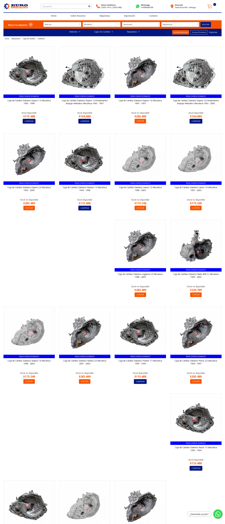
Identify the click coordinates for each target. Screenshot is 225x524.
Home (54, 15)
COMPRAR (29, 121)
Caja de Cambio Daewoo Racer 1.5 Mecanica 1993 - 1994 (140, 362)
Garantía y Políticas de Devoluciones (184, 518)
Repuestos (133, 31)
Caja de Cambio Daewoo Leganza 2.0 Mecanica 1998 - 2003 (29, 275)
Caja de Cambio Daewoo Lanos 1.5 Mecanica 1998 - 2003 (140, 189)
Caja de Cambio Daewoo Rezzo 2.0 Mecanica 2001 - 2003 (84, 449)
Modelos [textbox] (88, 24)
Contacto (153, 15)
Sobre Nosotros (78, 15)
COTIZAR (140, 121)
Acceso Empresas (180, 32)
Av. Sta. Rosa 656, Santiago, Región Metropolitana (64, 517)
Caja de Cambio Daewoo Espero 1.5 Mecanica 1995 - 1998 (29, 102)
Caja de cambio (29, 38)
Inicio (7, 38)
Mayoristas (105, 15)
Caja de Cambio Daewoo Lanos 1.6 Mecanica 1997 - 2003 (196, 189)
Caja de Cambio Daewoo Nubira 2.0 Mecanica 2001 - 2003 (195, 275)
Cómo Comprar (160, 518)
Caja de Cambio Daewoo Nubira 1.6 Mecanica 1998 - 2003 (140, 275)
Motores (74, 31)
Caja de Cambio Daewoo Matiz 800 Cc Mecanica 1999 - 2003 (84, 275)
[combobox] (62, 24)
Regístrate (213, 32)
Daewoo (41, 38)
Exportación (129, 15)
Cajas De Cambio (103, 31)
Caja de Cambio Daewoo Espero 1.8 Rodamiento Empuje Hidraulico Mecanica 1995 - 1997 (85, 102)
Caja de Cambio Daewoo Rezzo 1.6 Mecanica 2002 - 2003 (29, 449)
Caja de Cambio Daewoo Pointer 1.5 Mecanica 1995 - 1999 (29, 362)
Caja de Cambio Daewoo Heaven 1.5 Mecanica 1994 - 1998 (85, 189)
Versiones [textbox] (127, 24)
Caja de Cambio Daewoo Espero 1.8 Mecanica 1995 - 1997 (140, 102)
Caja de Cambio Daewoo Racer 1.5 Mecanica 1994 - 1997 (196, 362)
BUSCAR (205, 24)
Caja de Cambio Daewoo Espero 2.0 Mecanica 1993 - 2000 (29, 189)
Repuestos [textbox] (167, 24)
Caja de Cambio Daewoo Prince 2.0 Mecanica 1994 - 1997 (84, 362)
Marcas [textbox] (48, 24)
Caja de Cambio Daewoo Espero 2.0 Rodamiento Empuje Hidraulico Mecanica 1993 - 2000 (196, 102)
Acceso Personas (199, 32)
